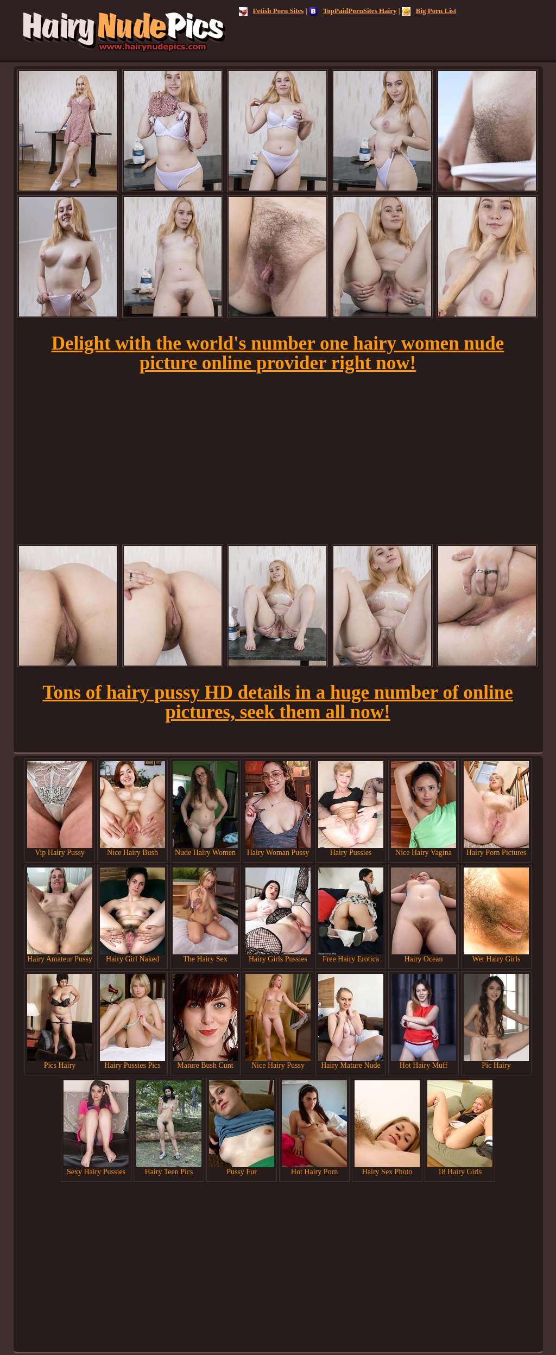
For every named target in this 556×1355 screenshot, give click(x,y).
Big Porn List (429, 11)
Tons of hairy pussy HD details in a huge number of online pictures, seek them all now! (277, 702)
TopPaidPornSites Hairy (353, 11)
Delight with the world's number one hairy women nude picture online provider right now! (278, 353)
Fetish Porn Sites (271, 11)
